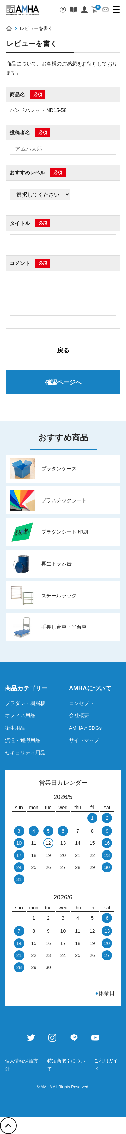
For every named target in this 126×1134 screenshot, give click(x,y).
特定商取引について (66, 1065)
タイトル (20, 223)
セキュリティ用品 (25, 752)
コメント (20, 263)
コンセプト (81, 703)
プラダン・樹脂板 (25, 703)
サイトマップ (84, 740)
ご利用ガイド (106, 1065)
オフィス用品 (20, 715)
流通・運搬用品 (22, 740)
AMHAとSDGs (85, 728)
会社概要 (79, 715)
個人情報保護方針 (21, 1065)
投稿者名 (20, 132)
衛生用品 (15, 728)
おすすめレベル (27, 172)
